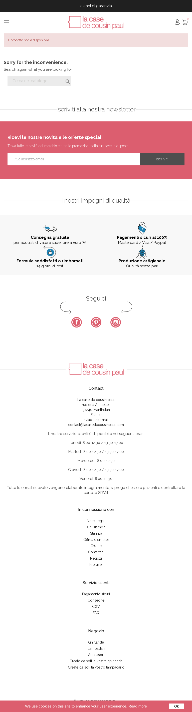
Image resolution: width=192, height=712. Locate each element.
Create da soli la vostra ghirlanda (96, 661)
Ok (176, 706)
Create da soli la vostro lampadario (96, 667)
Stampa (96, 533)
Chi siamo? (96, 527)
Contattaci (96, 552)
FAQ (96, 613)
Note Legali (96, 521)
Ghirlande (96, 642)
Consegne (96, 600)
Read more (137, 706)
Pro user (96, 565)
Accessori (96, 655)
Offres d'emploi (96, 540)
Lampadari (96, 649)
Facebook (76, 322)
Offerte (96, 546)
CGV (96, 607)
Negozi (96, 558)
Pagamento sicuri (96, 594)
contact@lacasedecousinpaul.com (96, 425)
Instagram (115, 322)
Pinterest (96, 322)
